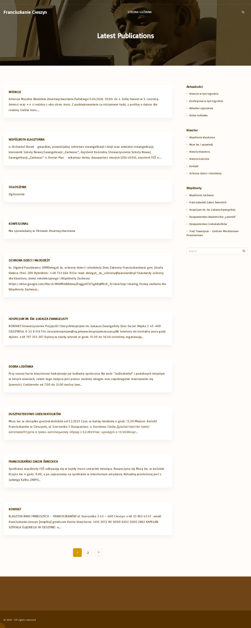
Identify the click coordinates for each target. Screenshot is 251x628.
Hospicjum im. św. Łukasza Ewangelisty (38, 319)
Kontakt (15, 509)
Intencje (15, 92)
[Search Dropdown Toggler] (243, 12)
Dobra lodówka (21, 366)
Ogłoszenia (17, 187)
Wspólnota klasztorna (26, 139)
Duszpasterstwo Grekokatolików (35, 414)
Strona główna (140, 12)
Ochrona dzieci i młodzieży (29, 260)
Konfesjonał (18, 223)
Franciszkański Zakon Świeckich (33, 461)
